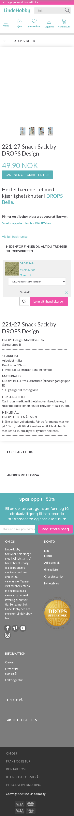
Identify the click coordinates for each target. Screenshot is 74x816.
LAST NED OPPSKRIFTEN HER (27, 174)
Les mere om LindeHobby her (18, 613)
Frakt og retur (14, 680)
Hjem (19, 23)
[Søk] (67, 10)
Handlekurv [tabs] (64, 23)
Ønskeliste (34, 23)
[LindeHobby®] (17, 9)
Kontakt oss (16, 769)
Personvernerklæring (23, 785)
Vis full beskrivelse (14, 236)
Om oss (10, 662)
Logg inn (49, 23)
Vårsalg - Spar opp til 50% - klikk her (21, 2)
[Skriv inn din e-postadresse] (17, 529)
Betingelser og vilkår (23, 777)
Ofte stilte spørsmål (12, 671)
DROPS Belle (27, 263)
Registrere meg (55, 529)
